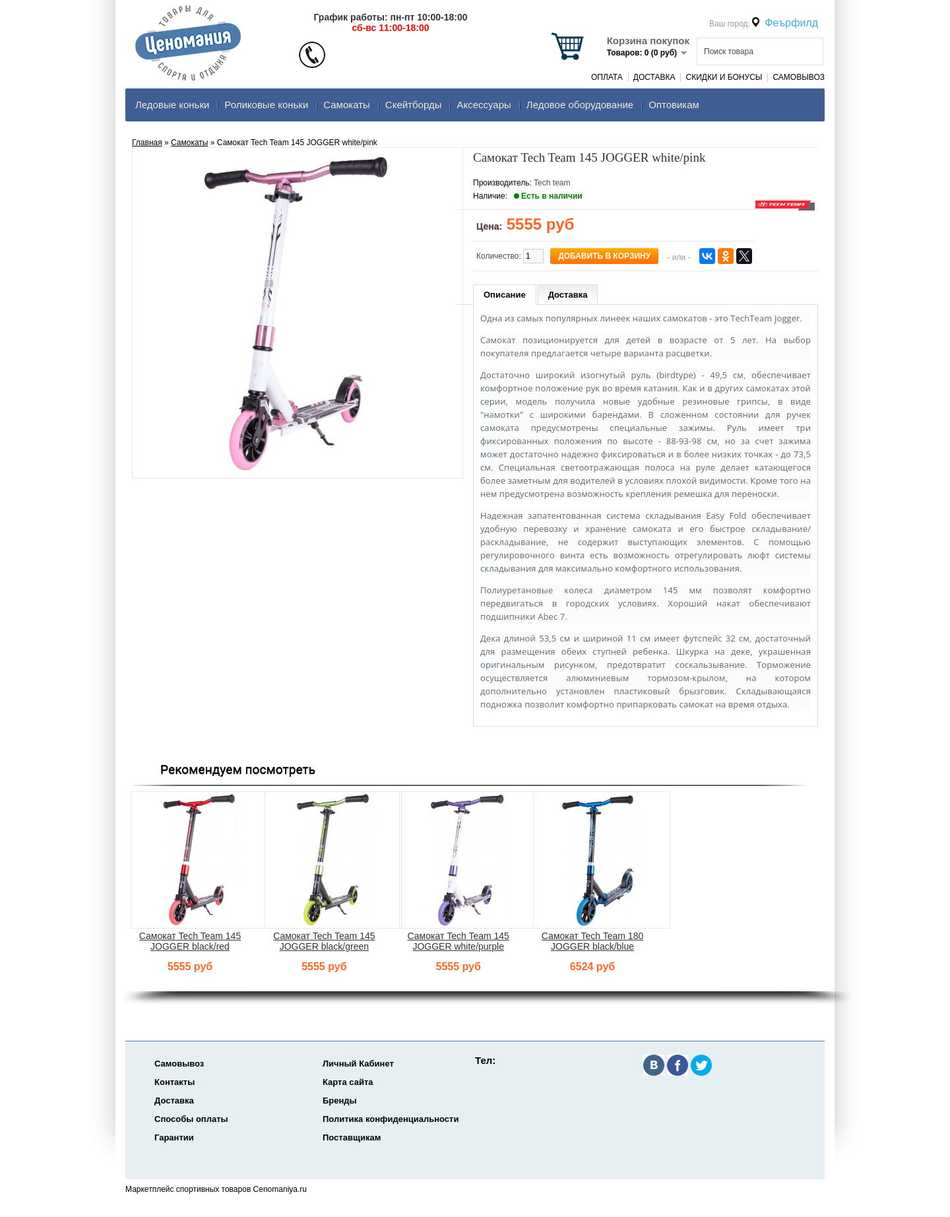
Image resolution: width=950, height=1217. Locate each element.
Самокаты (346, 104)
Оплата (607, 77)
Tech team (552, 182)
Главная (147, 142)
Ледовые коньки (172, 104)
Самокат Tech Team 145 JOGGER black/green (324, 941)
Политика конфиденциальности (391, 1119)
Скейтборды (413, 104)
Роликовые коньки (266, 104)
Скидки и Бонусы (723, 77)
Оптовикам (674, 104)
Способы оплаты (191, 1119)
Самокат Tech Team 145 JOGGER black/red (190, 941)
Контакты (174, 1082)
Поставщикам (352, 1137)
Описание (505, 295)
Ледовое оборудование (579, 104)
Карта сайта (348, 1082)
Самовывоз (799, 77)
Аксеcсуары (484, 104)
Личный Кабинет (358, 1064)
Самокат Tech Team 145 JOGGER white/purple (458, 941)
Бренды (340, 1100)
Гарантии (174, 1137)
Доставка (654, 77)
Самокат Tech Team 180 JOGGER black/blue (592, 941)
